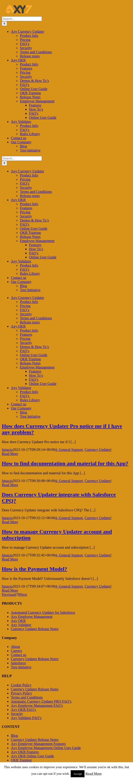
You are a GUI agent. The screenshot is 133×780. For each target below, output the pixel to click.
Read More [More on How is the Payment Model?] (10, 590)
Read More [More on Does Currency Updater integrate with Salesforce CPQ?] (10, 522)
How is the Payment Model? (34, 569)
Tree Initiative (21, 667)
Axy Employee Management (32, 616)
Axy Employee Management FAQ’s (37, 705)
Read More (93, 773)
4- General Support (69, 450)
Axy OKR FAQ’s (23, 710)
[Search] (4, 23)
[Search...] (22, 18)
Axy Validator (21, 625)
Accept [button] (77, 773)
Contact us (18, 655)
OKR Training (21, 760)
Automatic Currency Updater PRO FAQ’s (41, 701)
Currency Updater (98, 450)
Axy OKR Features (25, 752)
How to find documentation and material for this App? (65, 463)
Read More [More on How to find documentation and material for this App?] (10, 485)
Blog (14, 735)
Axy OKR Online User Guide (32, 756)
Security (17, 714)
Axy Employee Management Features (38, 744)
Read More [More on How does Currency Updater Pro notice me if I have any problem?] (10, 454)
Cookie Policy (21, 685)
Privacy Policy (21, 693)
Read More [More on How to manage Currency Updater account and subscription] (10, 559)
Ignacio (7, 450)
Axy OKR (18, 621)
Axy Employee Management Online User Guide (46, 748)
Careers (16, 651)
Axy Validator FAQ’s (26, 718)
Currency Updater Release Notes (34, 629)
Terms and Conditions (27, 697)
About (15, 647)
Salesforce (18, 663)
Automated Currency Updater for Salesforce (43, 612)
